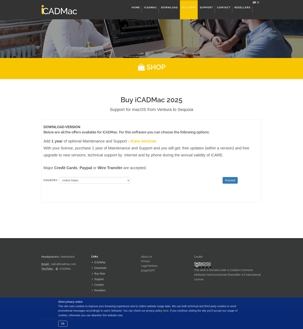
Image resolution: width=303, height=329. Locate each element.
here (166, 310)
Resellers (100, 290)
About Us (146, 256)
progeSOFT (148, 270)
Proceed (230, 180)
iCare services (143, 141)
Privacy (145, 261)
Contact (99, 284)
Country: (49, 180)
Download (100, 267)
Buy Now (99, 273)
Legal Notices (149, 265)
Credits (198, 256)
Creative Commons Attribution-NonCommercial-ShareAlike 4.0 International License (227, 274)
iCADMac (65, 268)
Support (99, 279)
